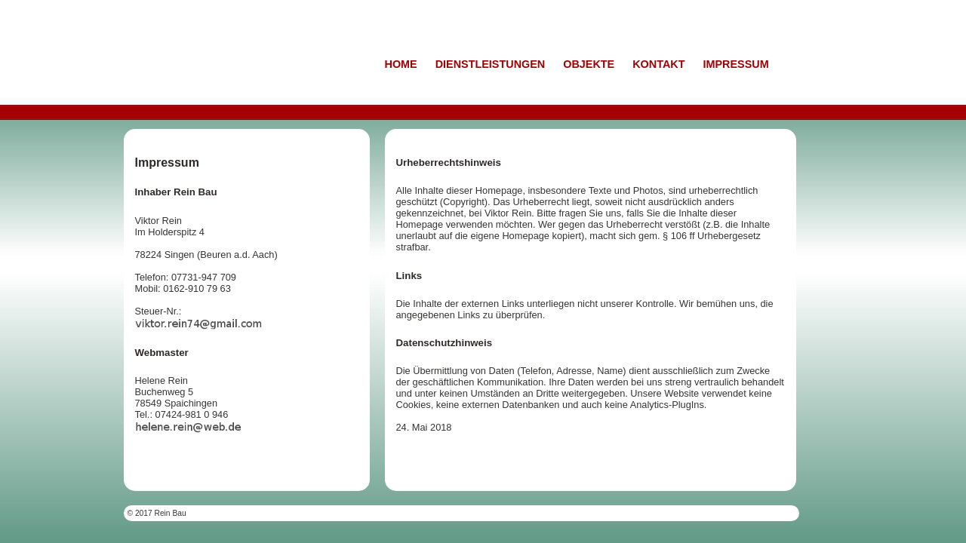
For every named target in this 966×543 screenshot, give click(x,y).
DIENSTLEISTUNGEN (490, 64)
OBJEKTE (588, 64)
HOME (401, 64)
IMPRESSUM (735, 64)
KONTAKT (658, 64)
